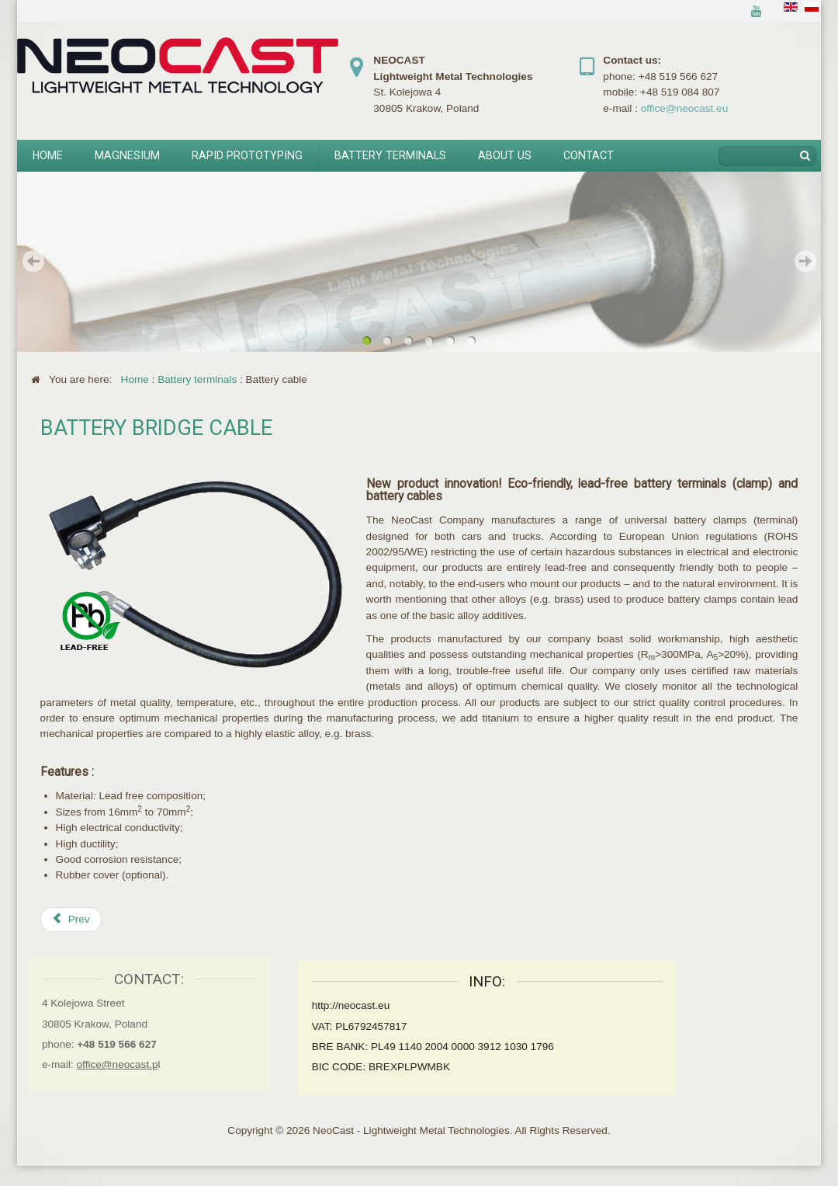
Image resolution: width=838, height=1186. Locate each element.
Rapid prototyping (247, 155)
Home (48, 155)
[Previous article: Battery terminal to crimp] (71, 919)
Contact (588, 155)
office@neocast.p (110, 1064)
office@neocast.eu (685, 108)
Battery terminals (390, 155)
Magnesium (127, 155)
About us (505, 155)
